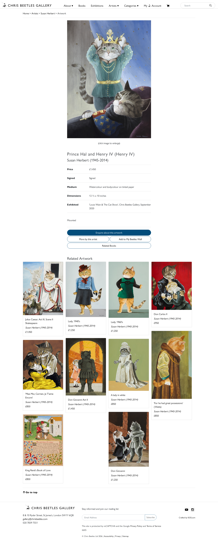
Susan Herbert (48, 13)
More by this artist (88, 239)
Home (26, 13)
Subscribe (151, 517)
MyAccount (152, 5)
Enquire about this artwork (109, 232)
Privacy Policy (136, 525)
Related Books (109, 245)
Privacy (118, 536)
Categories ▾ (131, 5)
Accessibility (108, 536)
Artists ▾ (114, 5)
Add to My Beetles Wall (130, 239)
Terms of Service (154, 525)
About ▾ (68, 5)
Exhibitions (97, 5)
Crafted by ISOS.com (187, 517)
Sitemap (125, 536)
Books (81, 5)
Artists (35, 13)
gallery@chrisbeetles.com (35, 519)
